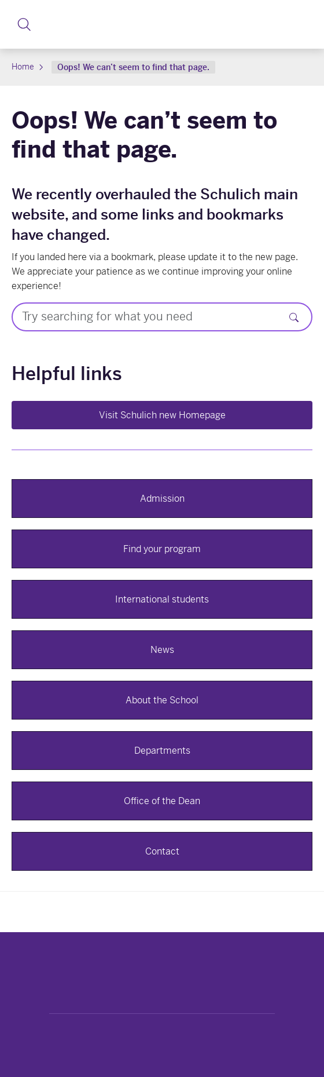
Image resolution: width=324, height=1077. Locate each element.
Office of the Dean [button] (162, 801)
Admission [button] (162, 498)
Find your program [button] (162, 549)
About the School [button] (162, 700)
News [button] (162, 650)
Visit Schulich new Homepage (162, 415)
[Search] (293, 316)
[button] (24, 24)
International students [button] (162, 599)
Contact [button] (162, 851)
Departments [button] (162, 750)
